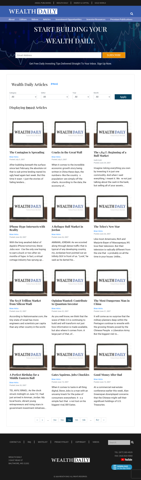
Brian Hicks (14, 157)
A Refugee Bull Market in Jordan (67, 228)
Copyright (80, 442)
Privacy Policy (61, 442)
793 (62, 419)
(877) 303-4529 (125, 452)
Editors (23, 19)
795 (76, 419)
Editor (43, 93)
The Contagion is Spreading (27, 152)
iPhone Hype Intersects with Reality (27, 228)
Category (12, 93)
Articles (47, 19)
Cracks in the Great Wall (67, 152)
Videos (35, 19)
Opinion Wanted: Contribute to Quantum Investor (69, 302)
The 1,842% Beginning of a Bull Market (110, 153)
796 (83, 419)
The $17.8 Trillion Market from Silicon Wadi (25, 302)
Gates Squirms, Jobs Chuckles (70, 374)
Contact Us (15, 442)
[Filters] (54, 84)
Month (96, 93)
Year (74, 93)
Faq (29, 442)
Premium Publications (121, 19)
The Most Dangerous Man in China (112, 302)
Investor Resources (95, 19)
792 (54, 419)
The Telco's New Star (107, 226)
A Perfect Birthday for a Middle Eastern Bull (24, 376)
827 (97, 419)
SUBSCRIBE (114, 55)
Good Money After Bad (108, 374)
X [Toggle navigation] (137, 24)
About (12, 19)
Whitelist (43, 442)
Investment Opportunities (69, 19)
